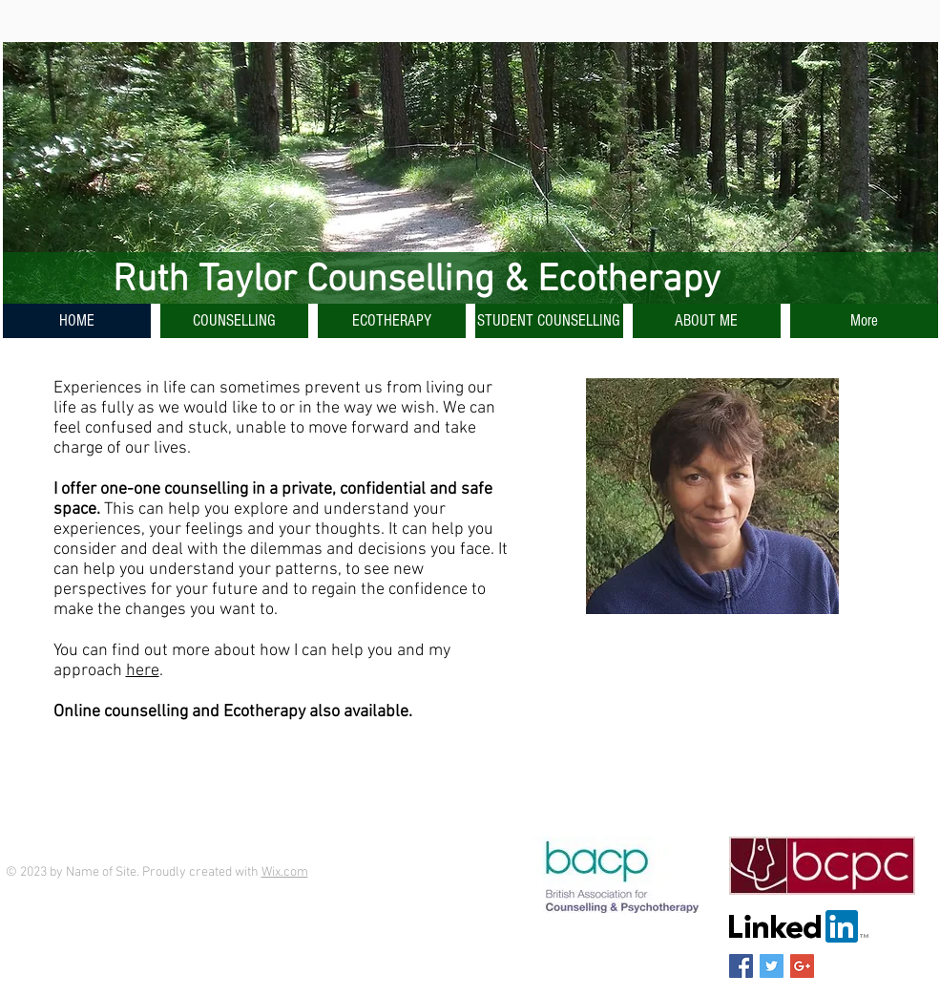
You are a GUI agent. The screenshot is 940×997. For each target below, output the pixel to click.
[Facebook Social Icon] (741, 966)
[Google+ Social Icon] (802, 966)
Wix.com (284, 872)
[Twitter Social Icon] (771, 966)
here (142, 671)
